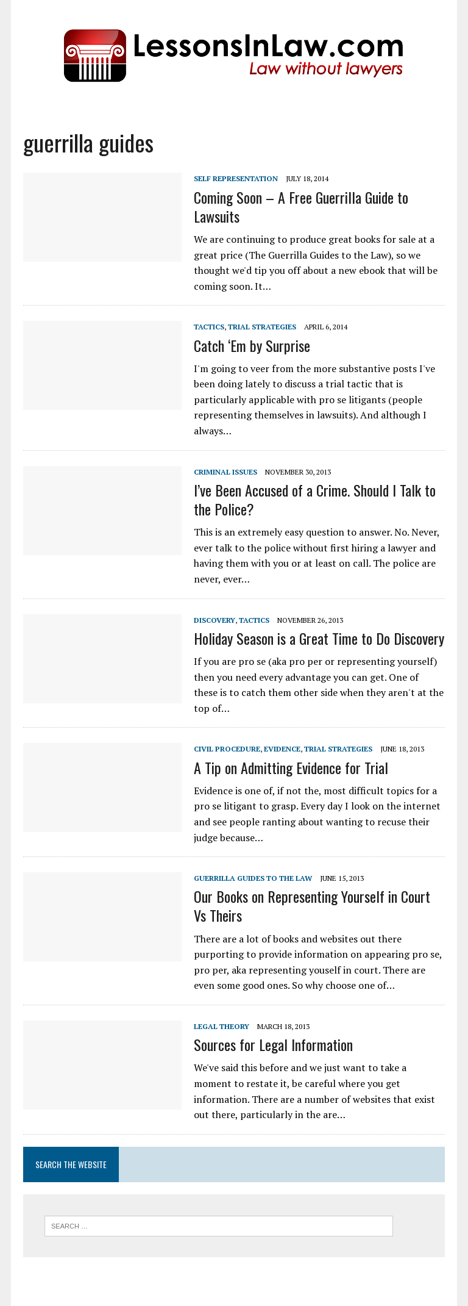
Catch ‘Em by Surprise (252, 345)
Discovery (214, 620)
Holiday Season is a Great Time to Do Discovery (319, 638)
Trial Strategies (262, 326)
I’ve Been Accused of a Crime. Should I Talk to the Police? (315, 499)
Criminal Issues (225, 471)
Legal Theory (221, 1026)
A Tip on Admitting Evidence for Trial (291, 767)
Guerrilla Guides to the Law (253, 878)
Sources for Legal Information (273, 1044)
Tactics (209, 326)
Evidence (282, 748)
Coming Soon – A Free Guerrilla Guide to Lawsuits (301, 206)
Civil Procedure (227, 748)
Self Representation (236, 178)
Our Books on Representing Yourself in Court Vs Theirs (312, 905)
